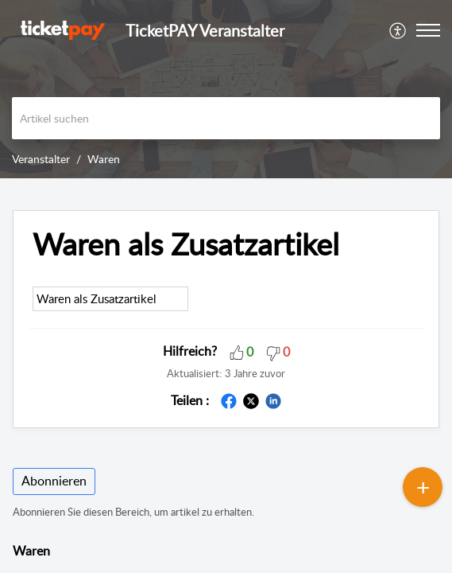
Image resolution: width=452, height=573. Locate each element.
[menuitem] (398, 30)
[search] (226, 118)
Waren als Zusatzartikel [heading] (186, 244)
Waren (103, 158)
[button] (398, 30)
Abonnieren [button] (54, 480)
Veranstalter (41, 158)
